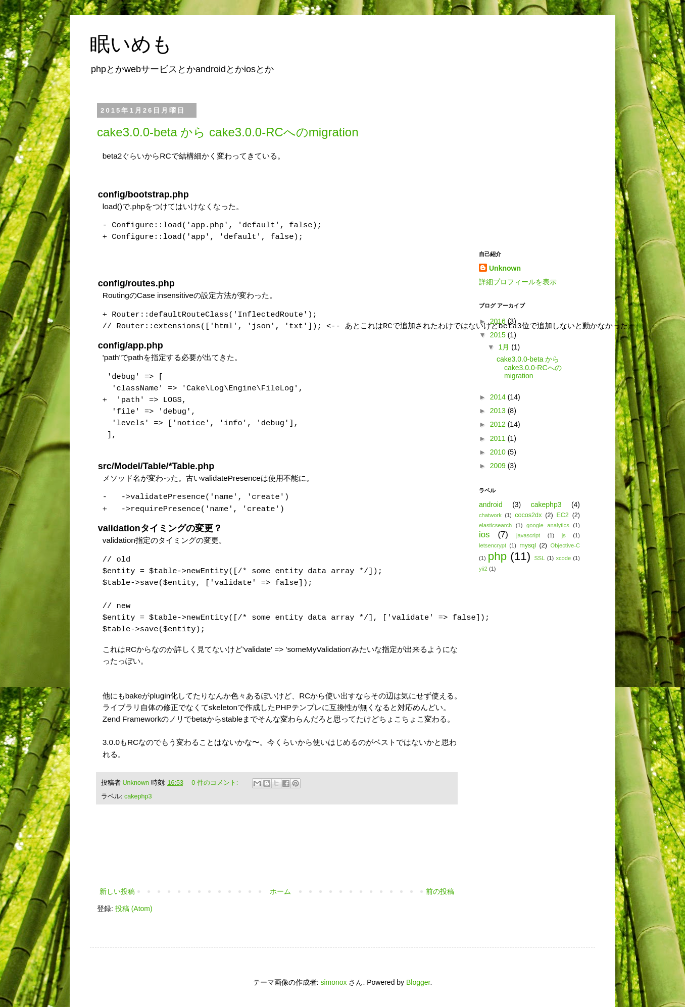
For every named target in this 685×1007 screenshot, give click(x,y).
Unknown (137, 782)
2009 (499, 466)
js (564, 535)
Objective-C (565, 545)
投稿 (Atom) (134, 908)
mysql (527, 545)
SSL (539, 558)
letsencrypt (492, 545)
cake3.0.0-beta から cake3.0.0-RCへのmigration (228, 132)
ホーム (280, 891)
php (497, 556)
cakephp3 (138, 796)
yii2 (483, 569)
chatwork (490, 515)
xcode (563, 558)
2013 (499, 411)
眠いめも (131, 44)
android (491, 504)
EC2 (562, 515)
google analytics (547, 525)
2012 (499, 424)
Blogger (418, 982)
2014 (499, 397)
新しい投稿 (117, 891)
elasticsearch (495, 525)
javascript (528, 535)
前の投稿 (440, 891)
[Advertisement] (277, 857)
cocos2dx (528, 515)
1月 (504, 347)
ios (484, 534)
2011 (499, 438)
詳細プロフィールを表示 (518, 282)
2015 (499, 335)
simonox (333, 982)
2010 (499, 452)
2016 (499, 321)
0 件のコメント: (215, 782)
